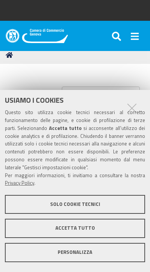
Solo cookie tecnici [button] (75, 204)
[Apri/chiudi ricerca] (117, 36)
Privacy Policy (19, 183)
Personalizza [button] (75, 252)
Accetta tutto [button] (75, 228)
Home (10, 55)
